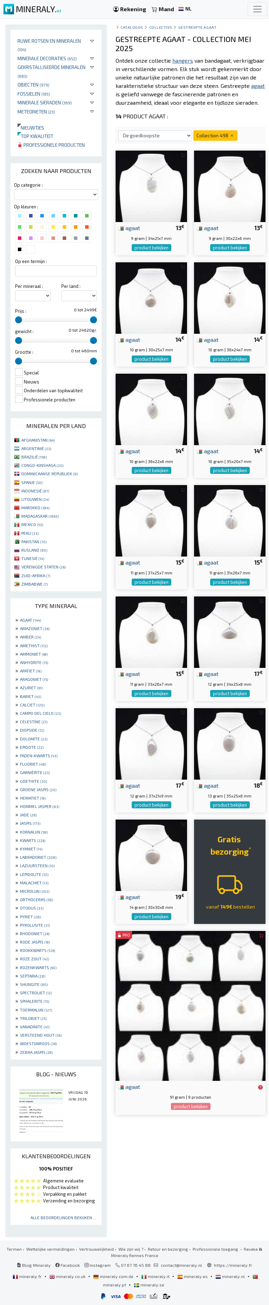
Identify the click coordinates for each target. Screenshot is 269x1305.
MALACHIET (34, 882)
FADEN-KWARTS (38, 755)
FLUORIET (33, 763)
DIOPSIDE (32, 729)
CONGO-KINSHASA (42, 465)
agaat (129, 227)
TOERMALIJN (36, 1009)
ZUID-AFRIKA (35, 575)
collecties (160, 27)
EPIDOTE (31, 747)
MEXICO (32, 524)
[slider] (18, 319)
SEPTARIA (32, 975)
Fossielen (34, 94)
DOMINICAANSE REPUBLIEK (49, 473)
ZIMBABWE (34, 583)
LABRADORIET (38, 857)
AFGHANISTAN (38, 439)
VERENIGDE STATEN (43, 566)
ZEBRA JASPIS (36, 1052)
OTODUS (31, 907)
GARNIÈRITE (35, 772)
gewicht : (24, 331)
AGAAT (30, 619)
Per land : (71, 286)
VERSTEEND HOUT (41, 1035)
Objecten (33, 85)
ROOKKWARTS (37, 950)
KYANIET (31, 848)
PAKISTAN (34, 541)
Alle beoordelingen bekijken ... (63, 1217)
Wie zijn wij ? (130, 1249)
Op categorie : (28, 185)
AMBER (30, 636)
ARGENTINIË (36, 448)
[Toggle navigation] (257, 9)
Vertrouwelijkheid (96, 1249)
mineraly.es (193, 1276)
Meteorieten (36, 112)
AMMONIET (34, 653)
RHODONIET (34, 933)
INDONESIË (35, 490)
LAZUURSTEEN (37, 865)
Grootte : (24, 352)
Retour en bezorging (168, 1249)
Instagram (97, 1265)
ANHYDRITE (34, 662)
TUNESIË (32, 558)
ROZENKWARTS (38, 967)
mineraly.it (156, 1276)
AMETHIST (34, 645)
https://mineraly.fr (233, 1265)
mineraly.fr (28, 1276)
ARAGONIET (34, 679)
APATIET (30, 670)
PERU (30, 533)
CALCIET (32, 704)
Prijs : (20, 311)
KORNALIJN (34, 831)
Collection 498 (215, 135)
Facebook (67, 1265)
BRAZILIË (34, 456)
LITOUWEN (35, 499)
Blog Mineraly (34, 1265)
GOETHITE (33, 781)
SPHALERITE (34, 1001)
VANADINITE (34, 1026)
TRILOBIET (33, 1018)
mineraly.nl (230, 1276)
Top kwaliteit (35, 136)
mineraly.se (149, 1284)
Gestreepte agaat (197, 27)
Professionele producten (51, 145)
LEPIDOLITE (34, 874)
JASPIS (30, 823)
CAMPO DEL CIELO (40, 713)
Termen (14, 1249)
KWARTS (32, 840)
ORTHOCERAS (36, 899)
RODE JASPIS (35, 941)
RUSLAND (34, 549)
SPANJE (31, 482)
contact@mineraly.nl (181, 1265)
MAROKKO (35, 507)
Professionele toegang (216, 1249)
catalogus (131, 27)
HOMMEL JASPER (39, 806)
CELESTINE (33, 721)
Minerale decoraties (47, 58)
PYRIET (30, 916)
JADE (28, 814)
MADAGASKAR (39, 515)
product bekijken (151, 247)
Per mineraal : (29, 286)
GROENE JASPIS (38, 789)
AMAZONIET (34, 628)
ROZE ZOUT (34, 958)
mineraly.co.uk (68, 1276)
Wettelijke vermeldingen (50, 1249)
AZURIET (31, 687)
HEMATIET (33, 797)
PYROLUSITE (35, 925)
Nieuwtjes (31, 128)
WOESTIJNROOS (38, 1043)
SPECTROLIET (36, 992)
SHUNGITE (34, 984)
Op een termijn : (31, 261)
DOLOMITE (33, 738)
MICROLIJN (34, 891)
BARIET (30, 696)
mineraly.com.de (113, 1276)
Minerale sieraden (45, 102)
